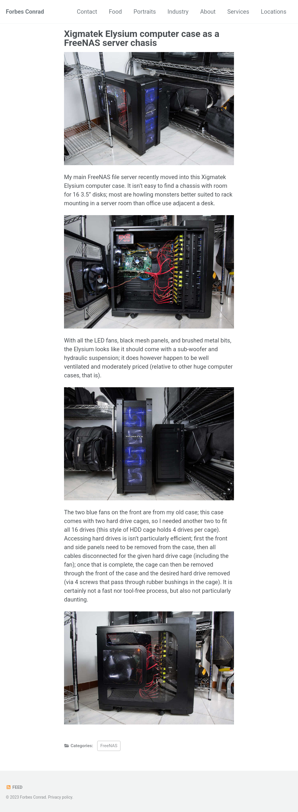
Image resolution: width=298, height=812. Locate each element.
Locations (273, 11)
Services (238, 11)
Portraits (145, 11)
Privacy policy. (60, 797)
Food (115, 11)
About (208, 11)
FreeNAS (108, 745)
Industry (178, 11)
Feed (14, 787)
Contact (87, 11)
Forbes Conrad (25, 11)
